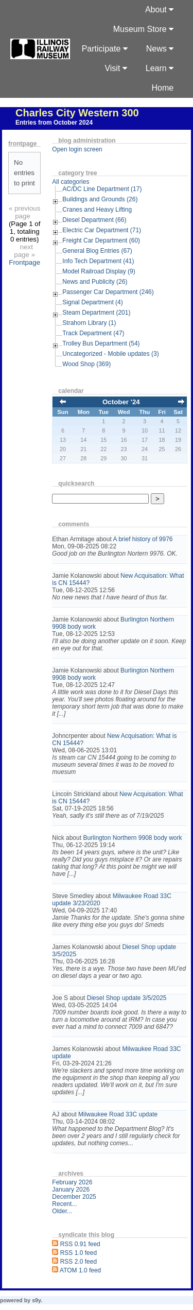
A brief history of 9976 (142, 539)
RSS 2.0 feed (78, 1261)
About (159, 9)
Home (163, 87)
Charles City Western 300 (77, 112)
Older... (62, 1211)
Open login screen (77, 149)
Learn (159, 68)
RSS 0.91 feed (80, 1244)
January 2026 (71, 1189)
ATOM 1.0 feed (80, 1270)
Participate (105, 48)
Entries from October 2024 (54, 122)
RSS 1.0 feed (78, 1252)
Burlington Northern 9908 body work (132, 837)
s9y (36, 1300)
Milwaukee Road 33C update (117, 1114)
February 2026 (72, 1182)
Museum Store (143, 29)
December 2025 (74, 1196)
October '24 (121, 402)
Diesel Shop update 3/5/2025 (127, 998)
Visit (115, 68)
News (159, 48)
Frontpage (24, 262)
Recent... (64, 1204)
